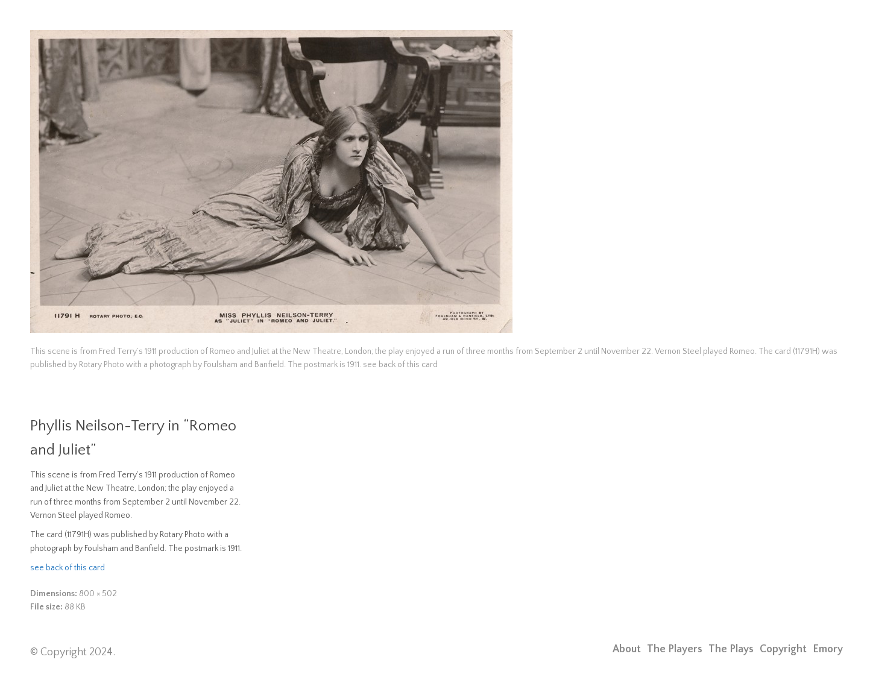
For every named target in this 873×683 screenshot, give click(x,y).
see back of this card (67, 568)
